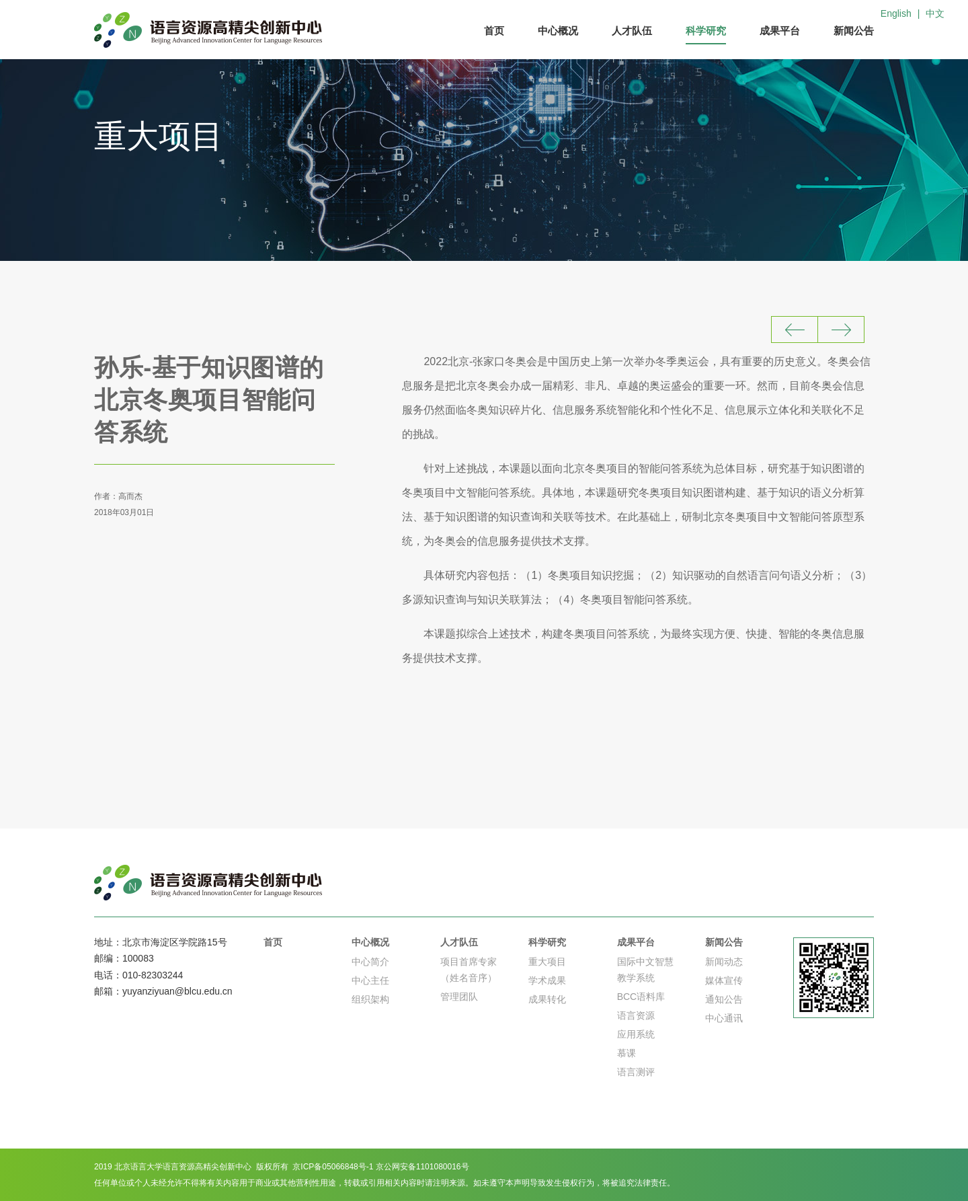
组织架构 (370, 999)
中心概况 (558, 30)
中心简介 (370, 961)
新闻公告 (854, 30)
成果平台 (780, 30)
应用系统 (636, 1034)
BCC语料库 (641, 996)
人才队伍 (632, 30)
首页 (494, 30)
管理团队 (459, 996)
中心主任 (370, 980)
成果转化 (547, 999)
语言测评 (636, 1072)
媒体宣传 (724, 980)
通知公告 (724, 999)
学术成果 (547, 980)
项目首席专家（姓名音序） (468, 969)
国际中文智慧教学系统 (645, 969)
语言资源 (636, 1015)
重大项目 (547, 961)
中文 (935, 13)
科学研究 (706, 30)
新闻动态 (724, 961)
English (896, 13)
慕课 (626, 1053)
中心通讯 (724, 1018)
